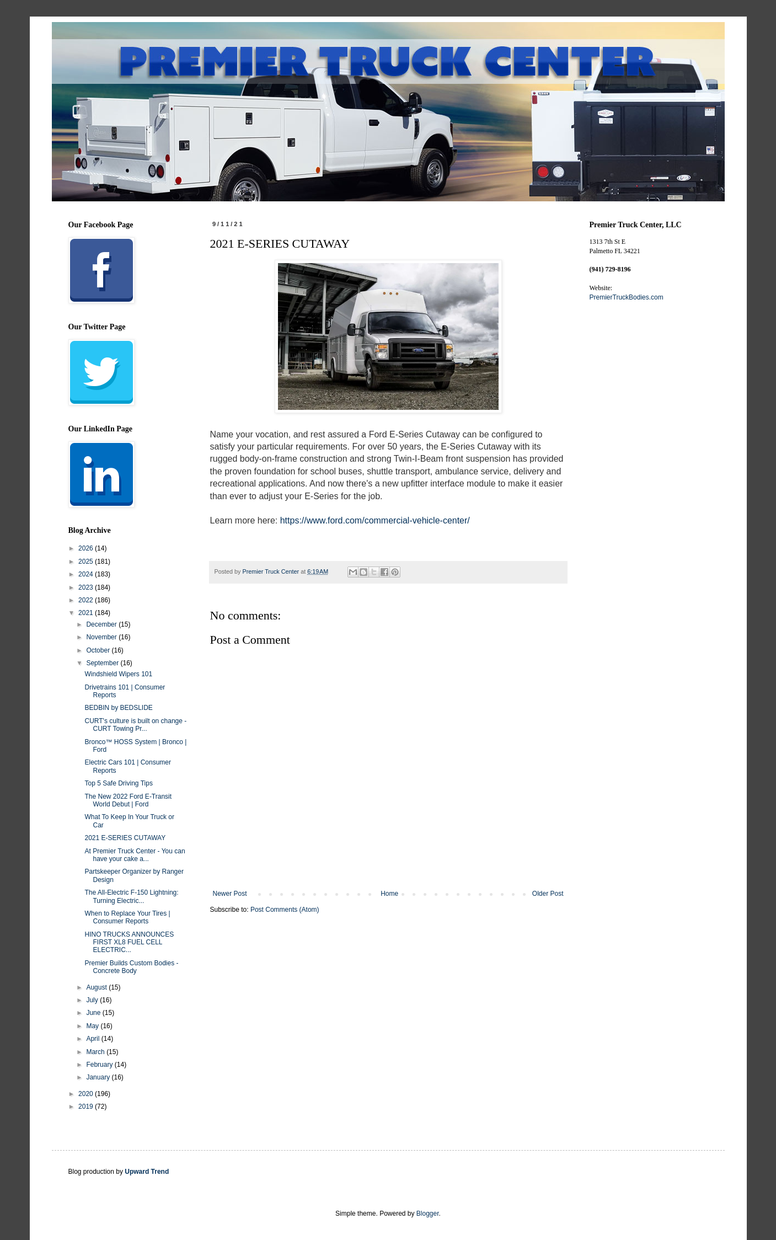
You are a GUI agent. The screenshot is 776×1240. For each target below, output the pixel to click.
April (93, 1039)
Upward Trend (147, 1171)
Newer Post (230, 893)
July (93, 1000)
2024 (86, 574)
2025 (86, 561)
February (100, 1064)
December (102, 624)
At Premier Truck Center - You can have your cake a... (134, 855)
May (93, 1026)
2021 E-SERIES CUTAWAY (124, 838)
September (103, 663)
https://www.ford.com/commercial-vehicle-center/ (375, 520)
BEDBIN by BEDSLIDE (118, 708)
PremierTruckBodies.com (626, 297)
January (98, 1077)
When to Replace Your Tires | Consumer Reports (127, 917)
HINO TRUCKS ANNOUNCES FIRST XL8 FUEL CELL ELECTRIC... (129, 942)
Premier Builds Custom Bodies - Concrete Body (131, 967)
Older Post (548, 893)
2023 (86, 587)
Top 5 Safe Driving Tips (118, 783)
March (96, 1052)
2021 (86, 613)
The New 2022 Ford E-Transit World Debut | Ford (128, 800)
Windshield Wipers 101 (118, 674)
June (94, 1013)
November (102, 637)
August (97, 987)
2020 (86, 1094)
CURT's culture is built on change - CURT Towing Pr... (135, 725)
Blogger (427, 1213)
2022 (86, 600)
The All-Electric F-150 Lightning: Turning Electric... (131, 896)
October (98, 650)
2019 (86, 1106)
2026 (86, 548)
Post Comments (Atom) (284, 909)
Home (389, 893)
